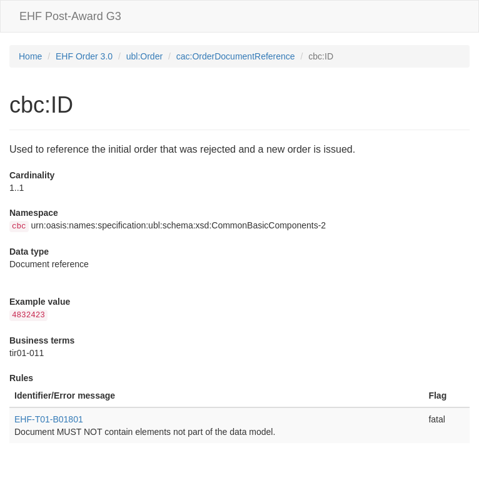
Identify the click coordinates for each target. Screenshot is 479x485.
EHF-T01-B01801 (48, 419)
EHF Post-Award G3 (70, 16)
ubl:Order (144, 56)
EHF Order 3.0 (84, 56)
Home (30, 56)
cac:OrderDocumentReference (235, 56)
